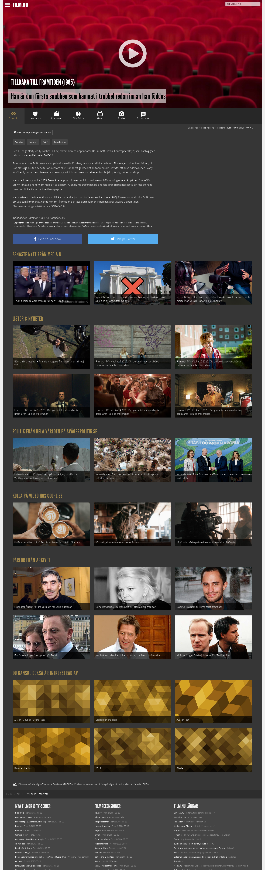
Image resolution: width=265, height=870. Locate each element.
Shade (97, 841)
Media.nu (178, 846)
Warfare (18, 815)
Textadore (178, 841)
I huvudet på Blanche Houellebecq (30, 802)
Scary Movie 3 (100, 850)
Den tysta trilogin (22, 833)
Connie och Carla (102, 819)
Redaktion (178, 802)
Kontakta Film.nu (181, 797)
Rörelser (19, 806)
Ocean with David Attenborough (29, 819)
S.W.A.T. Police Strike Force (106, 846)
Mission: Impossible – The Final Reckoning (33, 855)
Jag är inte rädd (101, 824)
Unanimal (19, 811)
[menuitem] (8, 774)
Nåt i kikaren (100, 797)
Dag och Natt (100, 811)
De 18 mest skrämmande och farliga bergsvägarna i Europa (199, 828)
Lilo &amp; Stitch (22, 859)
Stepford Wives (101, 828)
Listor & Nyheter (28, 316)
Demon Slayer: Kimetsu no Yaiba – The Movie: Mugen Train (40, 837)
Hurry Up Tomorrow (24, 850)
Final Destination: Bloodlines (28, 846)
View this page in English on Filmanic (32, 132)
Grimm (98, 815)
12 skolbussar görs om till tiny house (190, 824)
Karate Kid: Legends (24, 863)
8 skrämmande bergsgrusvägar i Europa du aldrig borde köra (200, 837)
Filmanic (177, 815)
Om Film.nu (179, 793)
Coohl (176, 819)
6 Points (98, 833)
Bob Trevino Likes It (24, 797)
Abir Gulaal (20, 824)
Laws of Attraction (103, 806)
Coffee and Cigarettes (104, 837)
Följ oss (177, 811)
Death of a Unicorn (23, 828)
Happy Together (102, 802)
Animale (18, 841)
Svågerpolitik (180, 850)
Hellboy (98, 793)
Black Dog (19, 793)
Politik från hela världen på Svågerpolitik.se (55, 425)
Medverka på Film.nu (183, 806)
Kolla (176, 833)
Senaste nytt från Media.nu (38, 254)
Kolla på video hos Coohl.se (38, 487)
